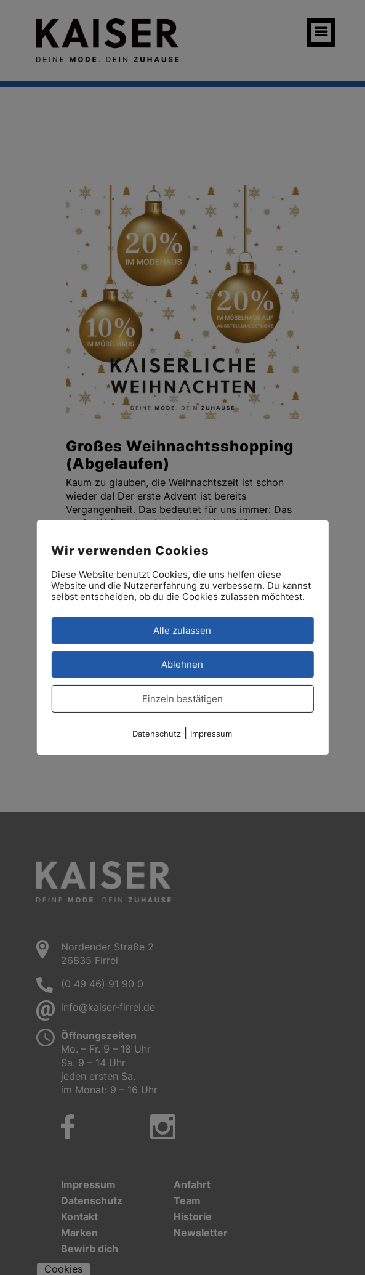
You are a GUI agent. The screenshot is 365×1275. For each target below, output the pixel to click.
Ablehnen (182, 664)
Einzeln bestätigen (182, 699)
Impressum (211, 734)
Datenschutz (156, 734)
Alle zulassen (182, 630)
